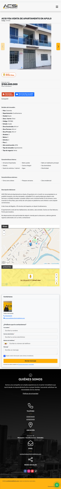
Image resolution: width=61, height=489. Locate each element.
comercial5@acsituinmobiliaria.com (15, 318)
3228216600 (30, 417)
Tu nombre (7, 327)
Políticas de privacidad (30, 393)
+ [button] (4, 230)
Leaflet (45, 263)
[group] (30, 46)
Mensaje (6, 347)
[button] (21, 67)
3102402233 (8, 316)
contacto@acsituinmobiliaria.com (30, 454)
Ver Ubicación (25, 280)
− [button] (4, 233)
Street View (8, 74)
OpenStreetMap (55, 263)
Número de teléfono (9, 340)
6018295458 (30, 419)
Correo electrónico (9, 334)
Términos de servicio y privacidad (26, 364)
